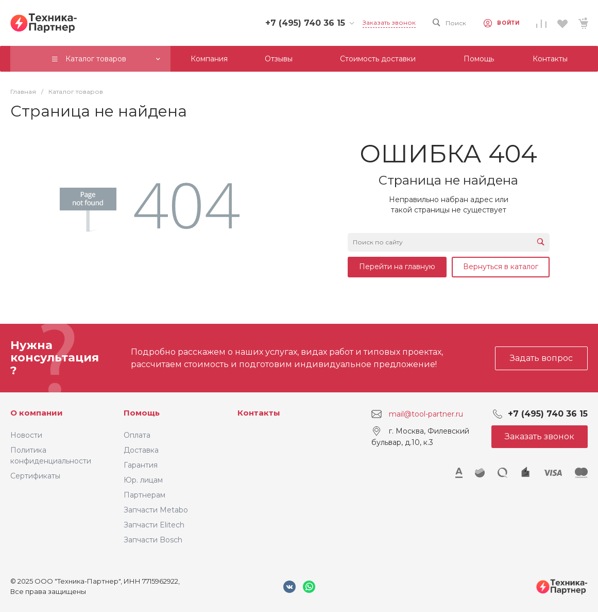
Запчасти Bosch (153, 539)
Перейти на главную (397, 266)
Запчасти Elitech (154, 525)
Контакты (258, 413)
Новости (26, 435)
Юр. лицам (143, 480)
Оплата (137, 435)
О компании (36, 413)
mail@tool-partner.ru (426, 414)
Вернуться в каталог (500, 266)
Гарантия (141, 465)
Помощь (142, 413)
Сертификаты (35, 476)
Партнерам (144, 495)
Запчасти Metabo (156, 510)
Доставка (141, 450)
